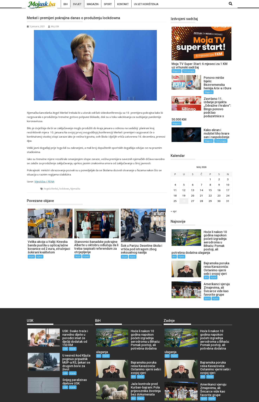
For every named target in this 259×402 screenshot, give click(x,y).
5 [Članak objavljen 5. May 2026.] (184, 176)
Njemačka (75, 188)
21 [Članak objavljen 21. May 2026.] (201, 187)
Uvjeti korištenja (146, 4)
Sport (108, 4)
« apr (174, 202)
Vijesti (39, 256)
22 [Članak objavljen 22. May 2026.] (210, 187)
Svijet (77, 4)
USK (61, 333)
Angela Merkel (51, 188)
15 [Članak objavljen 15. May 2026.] (210, 181)
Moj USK (53, 26)
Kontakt (123, 4)
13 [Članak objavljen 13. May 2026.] (192, 181)
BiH (66, 4)
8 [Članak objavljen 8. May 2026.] (210, 176)
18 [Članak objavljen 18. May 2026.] (175, 187)
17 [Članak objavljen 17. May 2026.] (227, 181)
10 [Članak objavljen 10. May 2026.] (227, 176)
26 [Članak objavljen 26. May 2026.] (183, 192)
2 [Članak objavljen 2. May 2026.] (219, 170)
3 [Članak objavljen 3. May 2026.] (228, 170)
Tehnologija (188, 71)
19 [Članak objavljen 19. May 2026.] (183, 187)
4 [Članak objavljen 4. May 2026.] (175, 176)
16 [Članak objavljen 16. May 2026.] (219, 181)
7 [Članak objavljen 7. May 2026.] (201, 176)
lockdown (64, 188)
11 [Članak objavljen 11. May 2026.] (175, 181)
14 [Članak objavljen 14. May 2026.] (201, 181)
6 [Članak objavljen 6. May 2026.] (193, 176)
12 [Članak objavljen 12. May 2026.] (183, 181)
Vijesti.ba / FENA (44, 181)
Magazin (93, 4)
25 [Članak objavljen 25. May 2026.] (175, 192)
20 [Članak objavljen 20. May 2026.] (192, 187)
